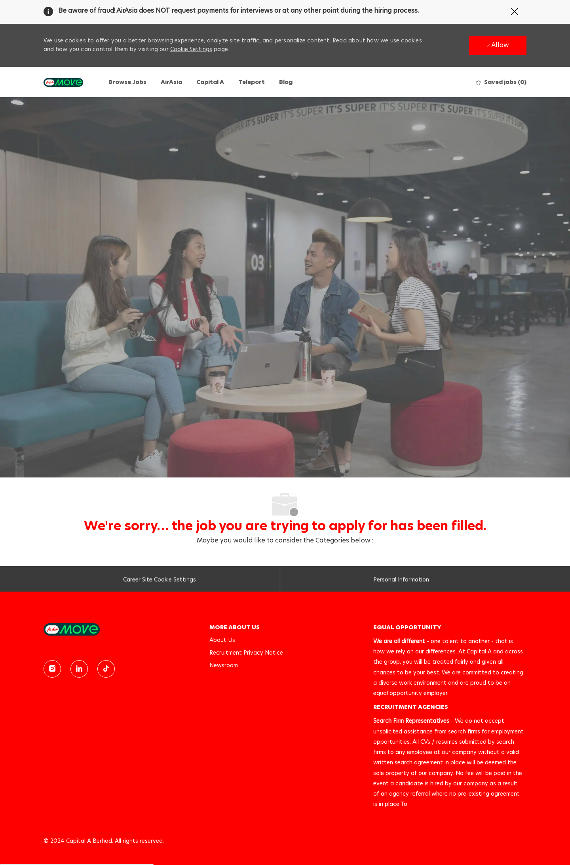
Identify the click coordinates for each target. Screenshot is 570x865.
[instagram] (52, 669)
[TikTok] (106, 669)
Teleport (251, 82)
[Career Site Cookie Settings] (159, 581)
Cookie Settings (191, 49)
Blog (286, 82)
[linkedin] (79, 669)
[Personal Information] (401, 581)
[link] (121, 629)
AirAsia (171, 82)
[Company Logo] (63, 82)
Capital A (210, 82)
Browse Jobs (127, 82)
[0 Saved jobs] (501, 82)
